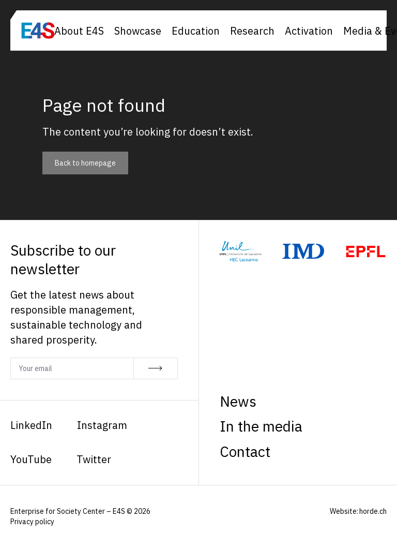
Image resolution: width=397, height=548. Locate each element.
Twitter (94, 459)
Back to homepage (85, 163)
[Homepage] (38, 30)
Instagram (102, 425)
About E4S (79, 31)
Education (196, 31)
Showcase (137, 31)
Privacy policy (32, 521)
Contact (245, 451)
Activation (309, 31)
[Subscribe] (155, 368)
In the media (261, 426)
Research (252, 31)
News (238, 401)
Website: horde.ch (358, 511)
